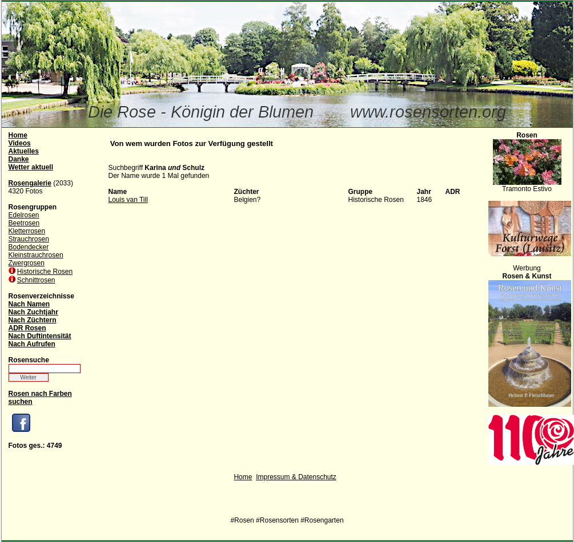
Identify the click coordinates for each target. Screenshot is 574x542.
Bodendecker (29, 247)
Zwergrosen (27, 263)
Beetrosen (24, 223)
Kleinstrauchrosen (36, 255)
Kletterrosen (27, 231)
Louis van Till (128, 200)
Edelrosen (24, 215)
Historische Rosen (45, 272)
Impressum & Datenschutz (296, 477)
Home (243, 477)
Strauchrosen (29, 239)
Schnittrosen (36, 280)
